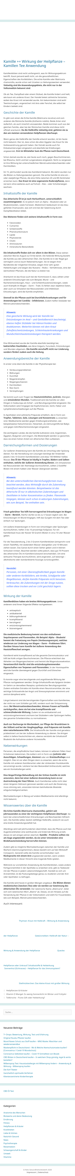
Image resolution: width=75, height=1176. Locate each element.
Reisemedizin (9, 1146)
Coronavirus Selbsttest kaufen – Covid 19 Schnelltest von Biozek (31, 1054)
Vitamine (7, 1157)
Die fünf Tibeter (10, 1069)
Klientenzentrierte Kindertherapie (18, 1076)
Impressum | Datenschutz (37, 1172)
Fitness (7, 1123)
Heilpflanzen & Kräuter (16, 990)
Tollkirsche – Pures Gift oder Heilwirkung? (25, 997)
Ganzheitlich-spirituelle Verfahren (18, 1073)
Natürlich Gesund (11, 1136)
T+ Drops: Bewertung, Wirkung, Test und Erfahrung (26, 1034)
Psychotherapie (10, 1143)
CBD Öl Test (9, 1091)
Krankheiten (9, 1129)
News (6, 1140)
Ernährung (8, 1119)
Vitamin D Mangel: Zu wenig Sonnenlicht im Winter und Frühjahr (36, 994)
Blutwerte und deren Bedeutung (18, 1116)
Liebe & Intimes (10, 1133)
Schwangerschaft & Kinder (15, 1150)
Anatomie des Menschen (14, 1112)
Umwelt (7, 1153)
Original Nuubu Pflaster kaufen (17, 1038)
